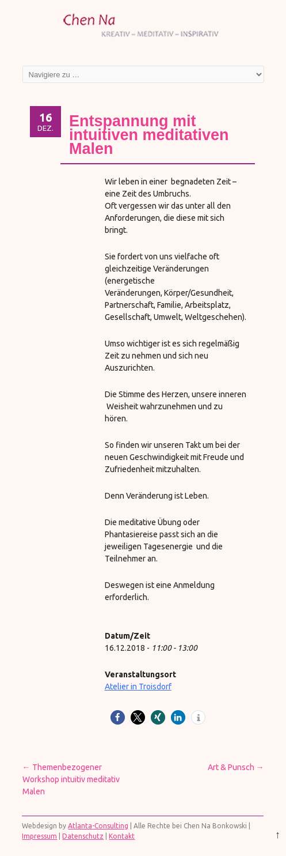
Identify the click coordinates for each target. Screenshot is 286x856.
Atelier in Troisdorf (138, 686)
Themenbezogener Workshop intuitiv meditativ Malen (71, 779)
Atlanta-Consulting (98, 825)
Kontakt (122, 836)
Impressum (39, 836)
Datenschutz (83, 836)
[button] (117, 717)
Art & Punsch (236, 767)
